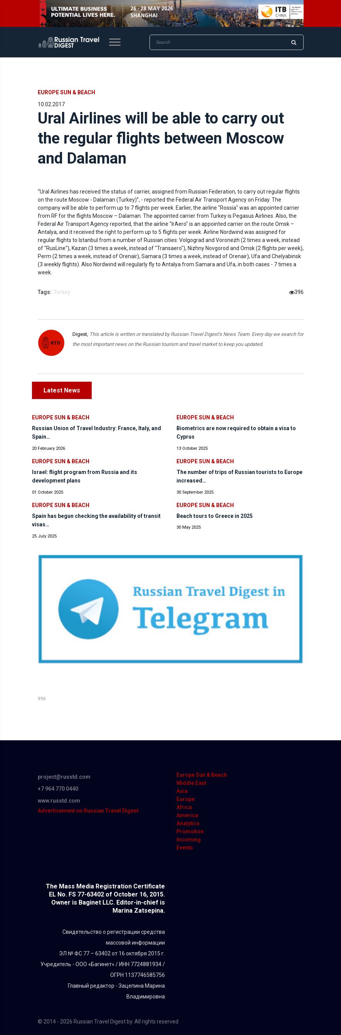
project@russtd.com (64, 777)
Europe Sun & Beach (66, 92)
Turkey (62, 292)
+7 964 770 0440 (58, 789)
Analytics (188, 823)
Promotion (190, 831)
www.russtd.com (59, 801)
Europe (185, 799)
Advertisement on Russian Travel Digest (88, 811)
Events (184, 848)
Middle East (191, 783)
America (187, 815)
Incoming (188, 839)
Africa (184, 807)
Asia (182, 791)
